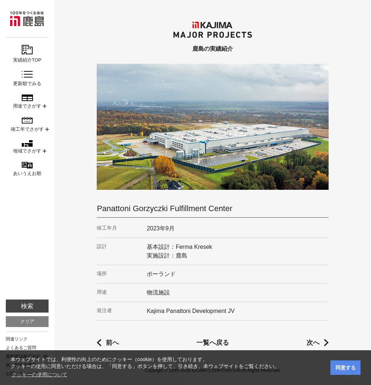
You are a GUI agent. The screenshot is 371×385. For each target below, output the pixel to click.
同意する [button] (345, 368)
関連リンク (17, 339)
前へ (112, 342)
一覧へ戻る (212, 342)
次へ (313, 342)
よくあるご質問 (21, 348)
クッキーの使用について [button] (39, 374)
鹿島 (27, 18)
